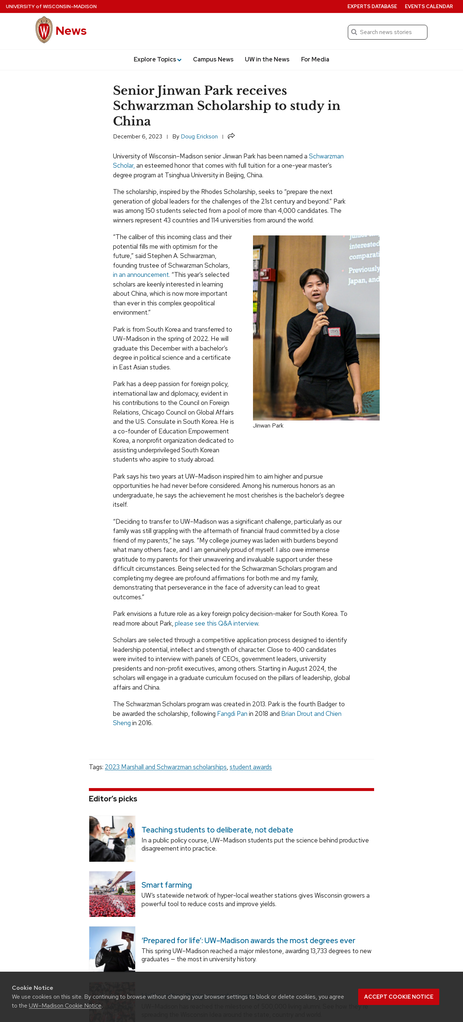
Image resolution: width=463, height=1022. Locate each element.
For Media (315, 59)
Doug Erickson (199, 136)
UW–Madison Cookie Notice (65, 1005)
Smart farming (166, 885)
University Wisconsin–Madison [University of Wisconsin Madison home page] (51, 6)
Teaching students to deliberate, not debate (217, 830)
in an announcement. (141, 275)
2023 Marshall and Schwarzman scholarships (166, 767)
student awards (251, 767)
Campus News (213, 59)
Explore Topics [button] (157, 59)
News (71, 30)
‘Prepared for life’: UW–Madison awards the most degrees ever (248, 940)
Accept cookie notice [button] (398, 997)
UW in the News (267, 59)
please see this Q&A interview (216, 623)
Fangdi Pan (232, 714)
